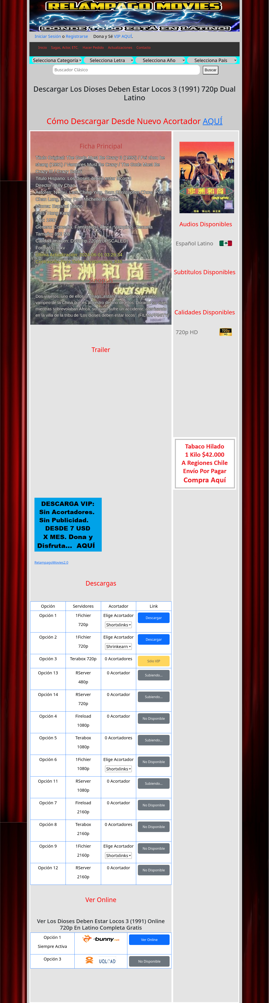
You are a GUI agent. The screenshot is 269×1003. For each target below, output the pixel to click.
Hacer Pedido (93, 47)
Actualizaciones (120, 47)
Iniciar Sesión (48, 36)
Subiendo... (154, 675)
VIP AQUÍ (123, 36)
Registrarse (77, 36)
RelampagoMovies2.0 (51, 562)
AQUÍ (213, 120)
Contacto (143, 47)
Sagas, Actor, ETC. (64, 47)
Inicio (42, 47)
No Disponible (154, 718)
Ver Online (149, 939)
